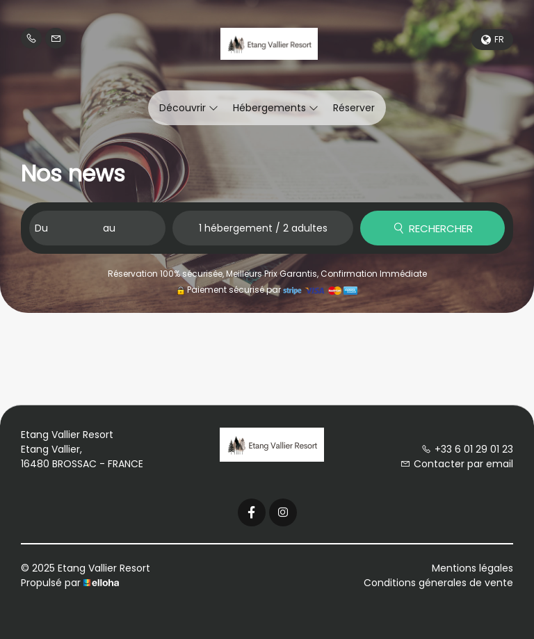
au (109, 228)
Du (41, 228)
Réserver (354, 108)
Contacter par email (456, 464)
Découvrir (188, 108)
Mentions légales (472, 568)
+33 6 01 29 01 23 (467, 449)
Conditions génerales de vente (438, 583)
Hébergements (275, 108)
